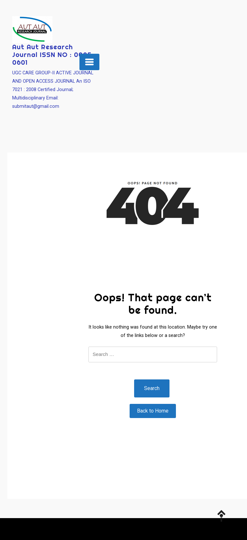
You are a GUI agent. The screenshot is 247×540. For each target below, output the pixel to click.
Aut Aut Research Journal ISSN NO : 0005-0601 (53, 54)
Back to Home (153, 411)
